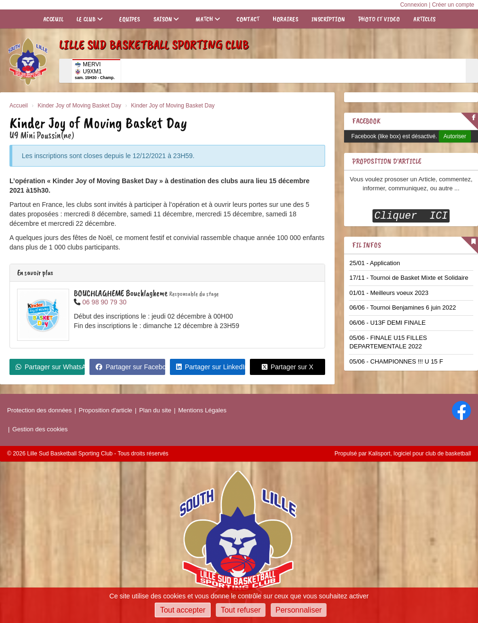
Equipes (129, 19)
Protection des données (39, 410)
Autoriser (454, 136)
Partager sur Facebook (130, 367)
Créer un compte (453, 4)
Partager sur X (287, 367)
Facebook (366, 121)
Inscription (328, 19)
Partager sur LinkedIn (210, 367)
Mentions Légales (202, 410)
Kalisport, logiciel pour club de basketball (419, 453)
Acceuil (53, 19)
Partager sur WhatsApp (50, 367)
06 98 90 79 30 (104, 302)
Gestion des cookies (40, 429)
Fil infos (366, 245)
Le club (90, 19)
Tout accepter (182, 610)
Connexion (413, 4)
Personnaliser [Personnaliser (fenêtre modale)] (298, 610)
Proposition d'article (105, 410)
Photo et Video (379, 19)
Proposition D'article (386, 161)
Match (207, 19)
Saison (166, 19)
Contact (248, 19)
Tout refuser (240, 610)
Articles (424, 19)
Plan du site (155, 410)
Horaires (285, 19)
